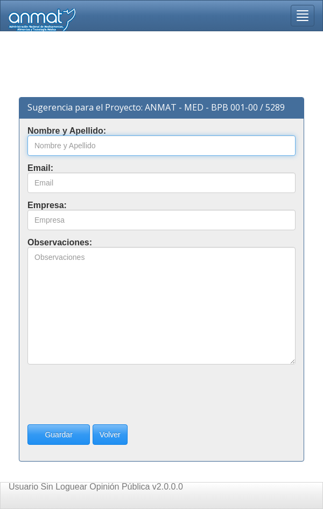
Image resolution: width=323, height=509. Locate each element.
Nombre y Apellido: (66, 131)
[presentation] (109, 394)
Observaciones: (59, 242)
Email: (40, 168)
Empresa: (47, 205)
